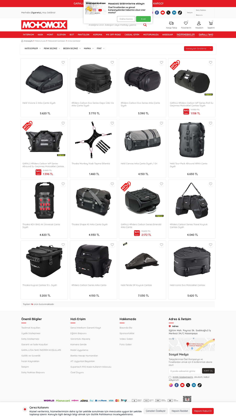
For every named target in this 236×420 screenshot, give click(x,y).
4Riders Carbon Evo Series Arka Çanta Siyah (140, 104)
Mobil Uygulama (79, 350)
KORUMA (97, 34)
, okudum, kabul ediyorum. (189, 378)
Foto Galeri (126, 344)
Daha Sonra (125, 18)
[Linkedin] (174, 12)
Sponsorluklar (127, 333)
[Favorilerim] (185, 24)
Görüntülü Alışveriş (80, 338)
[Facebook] (157, 12)
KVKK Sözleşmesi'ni (183, 377)
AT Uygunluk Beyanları (82, 361)
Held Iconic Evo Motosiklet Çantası (187, 285)
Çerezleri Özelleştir (156, 410)
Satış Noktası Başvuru (201, 12)
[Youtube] (163, 12)
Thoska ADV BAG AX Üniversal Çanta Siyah (41, 225)
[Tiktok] (180, 12)
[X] (168, 12)
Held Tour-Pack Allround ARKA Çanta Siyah (188, 165)
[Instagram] (172, 386)
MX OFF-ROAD (113, 34)
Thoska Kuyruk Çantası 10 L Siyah (39, 285)
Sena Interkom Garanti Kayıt (85, 327)
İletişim (190, 13)
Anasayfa (27, 41)
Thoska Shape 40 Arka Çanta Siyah (90, 224)
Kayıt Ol (208, 370)
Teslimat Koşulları (30, 327)
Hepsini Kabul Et (203, 410)
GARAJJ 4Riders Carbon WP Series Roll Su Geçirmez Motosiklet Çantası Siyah (191, 104)
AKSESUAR (167, 34)
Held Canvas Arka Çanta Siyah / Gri (139, 163)
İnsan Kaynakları (30, 361)
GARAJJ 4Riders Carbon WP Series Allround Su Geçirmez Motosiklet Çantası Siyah (43, 165)
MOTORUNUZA (150, 34)
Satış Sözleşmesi (30, 338)
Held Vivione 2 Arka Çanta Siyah (39, 103)
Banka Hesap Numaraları (84, 355)
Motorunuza (40, 41)
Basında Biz (126, 327)
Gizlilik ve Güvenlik (30, 355)
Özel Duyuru (77, 372)
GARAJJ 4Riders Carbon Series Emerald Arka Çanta (141, 225)
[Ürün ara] (145, 24)
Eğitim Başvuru (78, 333)
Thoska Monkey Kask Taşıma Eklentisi (91, 163)
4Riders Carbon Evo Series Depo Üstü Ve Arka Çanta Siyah (93, 104)
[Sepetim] (211, 24)
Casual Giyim (132, 34)
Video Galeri (126, 338)
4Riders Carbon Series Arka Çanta (89, 285)
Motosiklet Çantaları (57, 41)
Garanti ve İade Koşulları (34, 344)
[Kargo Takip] (171, 24)
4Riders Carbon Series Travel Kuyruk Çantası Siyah (188, 225)
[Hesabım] (199, 24)
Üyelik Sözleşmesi (30, 333)
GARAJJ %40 (206, 34)
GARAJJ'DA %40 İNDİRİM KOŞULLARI (41, 350)
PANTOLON (83, 34)
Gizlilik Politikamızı (101, 414)
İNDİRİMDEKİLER (186, 34)
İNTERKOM (28, 34)
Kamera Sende (78, 344)
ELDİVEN (61, 34)
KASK (40, 34)
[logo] (44, 25)
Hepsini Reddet (180, 410)
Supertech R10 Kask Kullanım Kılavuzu (90, 366)
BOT (72, 34)
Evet (143, 18)
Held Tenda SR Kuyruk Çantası (136, 285)
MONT (50, 34)
